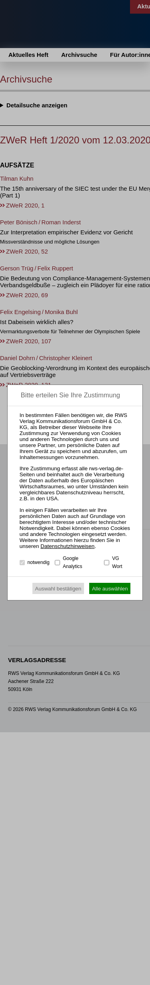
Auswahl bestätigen (58, 589)
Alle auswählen (110, 589)
